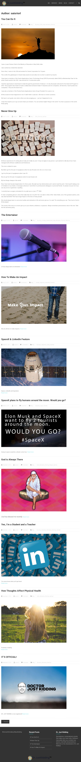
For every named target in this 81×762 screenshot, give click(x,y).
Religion (51, 465)
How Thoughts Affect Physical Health (21, 590)
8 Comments (24, 282)
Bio (49, 3)
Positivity (53, 24)
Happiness (42, 282)
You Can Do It (8, 19)
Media (60, 3)
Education (37, 405)
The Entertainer (9, 215)
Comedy (44, 220)
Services (54, 3)
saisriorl (15, 24)
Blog (65, 3)
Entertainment (49, 220)
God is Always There (12, 459)
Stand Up (68, 220)
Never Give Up (8, 111)
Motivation (48, 24)
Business (37, 24)
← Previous (5, 721)
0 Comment (23, 24)
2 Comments (25, 220)
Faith (41, 24)
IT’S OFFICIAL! (9, 657)
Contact (71, 3)
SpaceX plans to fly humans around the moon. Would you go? (33, 400)
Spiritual (44, 116)
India (44, 24)
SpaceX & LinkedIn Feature (15, 339)
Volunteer (52, 344)
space (48, 344)
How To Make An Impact (14, 277)
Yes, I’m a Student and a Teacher (18, 524)
